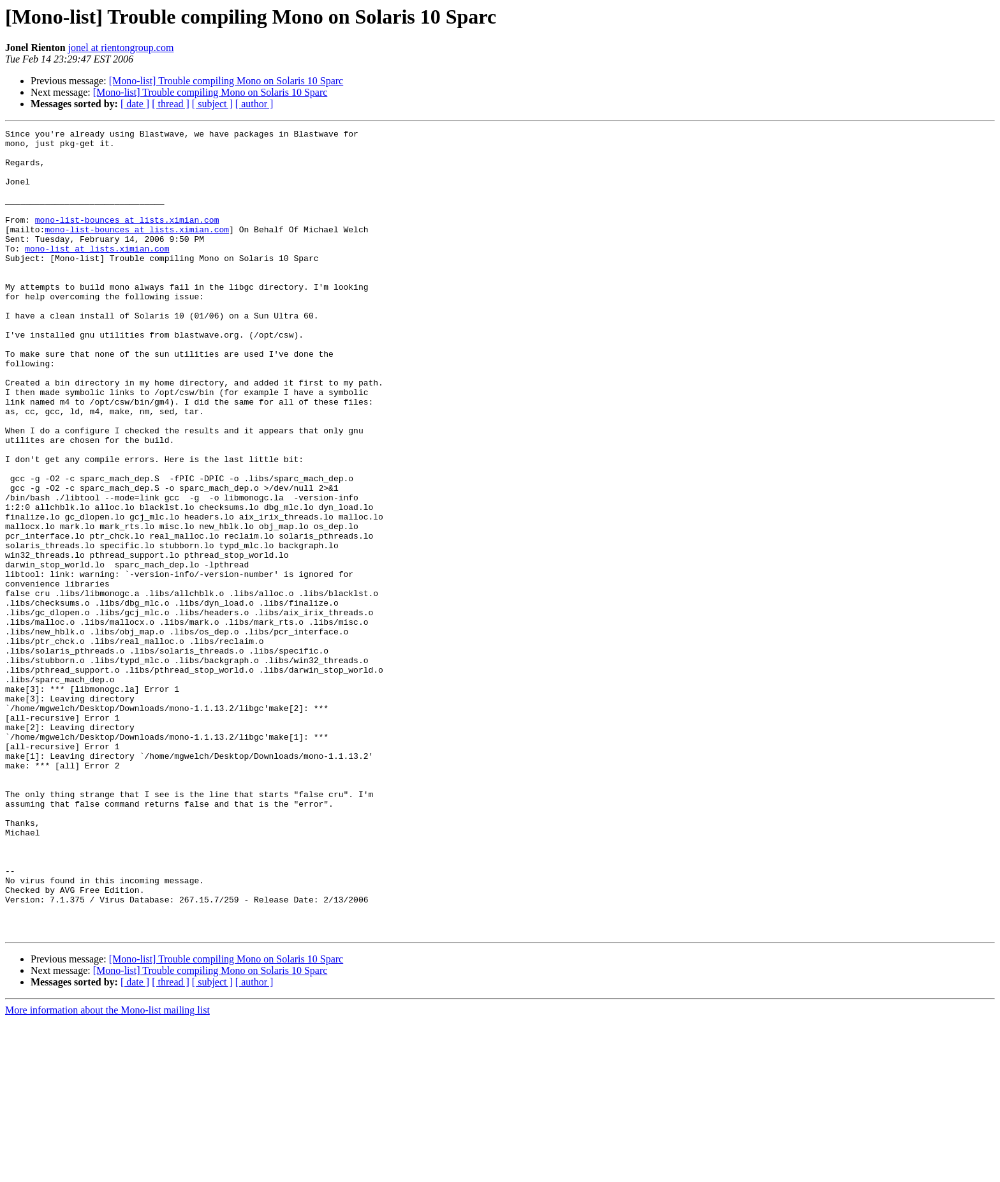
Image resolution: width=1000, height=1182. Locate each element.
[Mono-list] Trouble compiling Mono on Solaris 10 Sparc (226, 80)
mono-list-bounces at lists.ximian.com (127, 238)
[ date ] (135, 103)
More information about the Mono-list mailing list (107, 1170)
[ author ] (254, 103)
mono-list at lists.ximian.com (97, 273)
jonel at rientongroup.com (121, 47)
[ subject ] (212, 103)
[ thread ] (170, 103)
